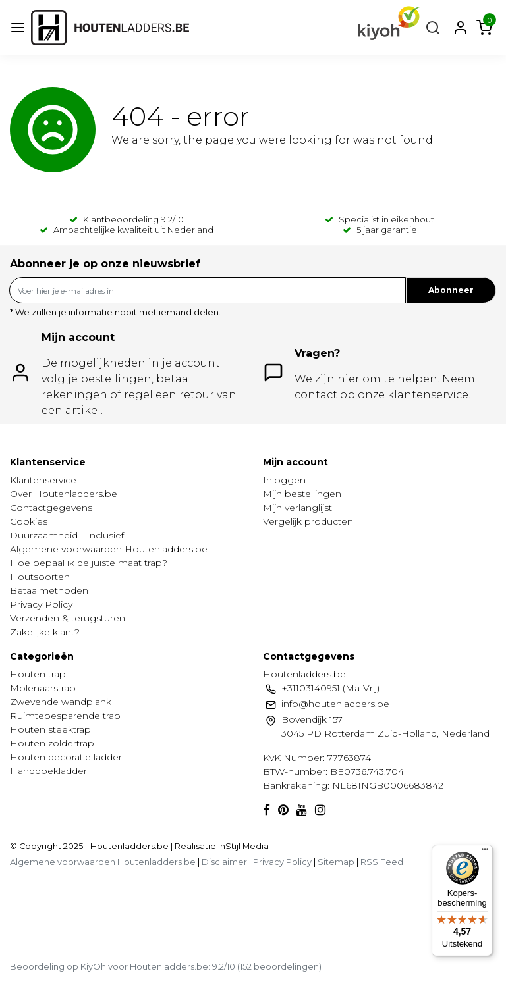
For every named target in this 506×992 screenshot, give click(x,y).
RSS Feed (381, 862)
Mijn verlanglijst (297, 507)
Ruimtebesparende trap (65, 715)
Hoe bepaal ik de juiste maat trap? (88, 563)
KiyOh (93, 966)
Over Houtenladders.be (63, 494)
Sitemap (336, 862)
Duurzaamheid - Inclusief (67, 535)
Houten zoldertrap (52, 743)
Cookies (28, 521)
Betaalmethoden (49, 590)
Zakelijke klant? (45, 632)
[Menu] (485, 852)
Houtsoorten (40, 577)
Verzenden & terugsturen (67, 618)
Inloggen (284, 480)
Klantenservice (43, 480)
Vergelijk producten (308, 521)
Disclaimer (224, 862)
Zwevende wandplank (60, 702)
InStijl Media (242, 846)
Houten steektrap (50, 729)
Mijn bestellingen (302, 494)
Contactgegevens (51, 507)
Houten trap (38, 674)
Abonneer (451, 290)
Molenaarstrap (43, 688)
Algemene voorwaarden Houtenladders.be (109, 549)
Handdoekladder (48, 771)
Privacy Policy (41, 604)
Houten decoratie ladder (66, 757)
